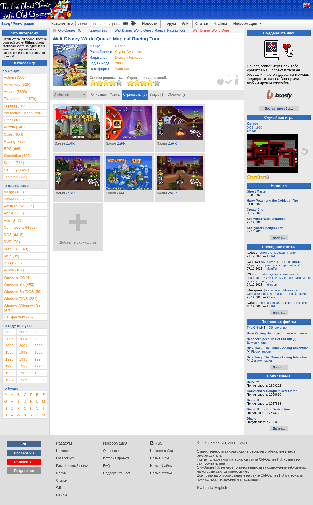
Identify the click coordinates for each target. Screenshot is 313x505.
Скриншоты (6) (135, 95)
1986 (23, 380)
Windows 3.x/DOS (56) (22, 291)
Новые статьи (161, 473)
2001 (23, 346)
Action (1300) (15, 77)
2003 (38, 339)
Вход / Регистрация (17, 24)
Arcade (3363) (15, 91)
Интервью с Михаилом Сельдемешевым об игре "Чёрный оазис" (277, 292)
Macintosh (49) (16, 249)
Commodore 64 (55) (20, 227)
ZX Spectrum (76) (18, 317)
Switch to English (212, 487)
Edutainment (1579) (20, 99)
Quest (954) (13, 134)
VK (24, 444)
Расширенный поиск (72, 466)
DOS (250, 127)
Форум (170, 23)
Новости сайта (161, 451)
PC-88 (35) (13, 263)
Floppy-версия (261, 351)
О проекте (111, 451)
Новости (150, 23)
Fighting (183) (15, 106)
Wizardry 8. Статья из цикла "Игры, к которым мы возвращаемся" (274, 263)
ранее (38, 380)
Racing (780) (14, 141)
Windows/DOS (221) (20, 299)
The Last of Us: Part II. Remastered (283, 302)
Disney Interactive (128, 58)
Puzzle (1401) (15, 127)
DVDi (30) (12, 242)
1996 (9, 359)
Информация (248, 23)
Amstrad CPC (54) (19, 206)
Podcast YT (24, 462)
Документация (257, 342)
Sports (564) (14, 163)
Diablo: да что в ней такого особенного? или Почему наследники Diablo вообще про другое (279, 278)
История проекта (116, 458)
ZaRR (70, 144)
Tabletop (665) (15, 177)
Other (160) (13, 120)
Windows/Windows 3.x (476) (22, 308)
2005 (9, 339)
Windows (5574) (17, 277)
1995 (23, 359)
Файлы (220, 23)
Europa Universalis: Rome (277, 252)
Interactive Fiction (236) (23, 113)
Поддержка (24, 471)
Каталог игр (62, 23)
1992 (23, 366)
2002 (9, 346)
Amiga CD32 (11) (18, 199)
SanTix (272, 268)
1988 (38, 373)
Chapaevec (275, 297)
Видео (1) (156, 95)
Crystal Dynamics (128, 52)
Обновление (278, 327)
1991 (38, 366)
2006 (38, 332)
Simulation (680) (17, 156)
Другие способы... (279, 108)
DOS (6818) (13, 234)
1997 (38, 352)
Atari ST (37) (14, 220)
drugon (272, 284)
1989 (23, 373)
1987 (9, 380)
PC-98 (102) (14, 270)
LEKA (271, 256)
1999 (9, 352)
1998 (23, 352)
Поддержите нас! (116, 473)
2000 (119, 63)
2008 (9, 332)
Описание (99, 95)
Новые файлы (161, 466)
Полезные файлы (294, 333)
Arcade (252, 131)
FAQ (106, 466)
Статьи (201, 23)
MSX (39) (11, 256)
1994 (38, 359)
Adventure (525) (17, 84)
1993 (9, 366)
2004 (23, 339)
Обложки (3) (177, 95)
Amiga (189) (14, 192)
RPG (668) (12, 148)
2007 (23, 332)
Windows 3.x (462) (19, 284)
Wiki (186, 23)
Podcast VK (24, 453)
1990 (9, 373)
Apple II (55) (14, 213)
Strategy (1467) (16, 170)
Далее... (279, 238)
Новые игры (159, 458)
